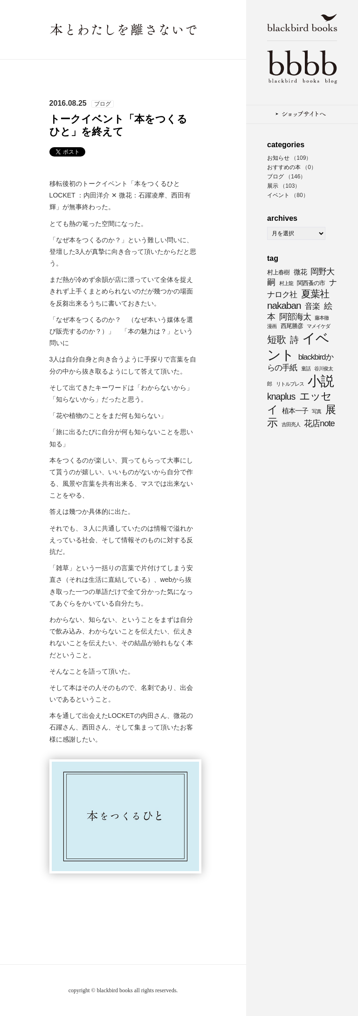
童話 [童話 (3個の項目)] (305, 368)
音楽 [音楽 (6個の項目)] (312, 306)
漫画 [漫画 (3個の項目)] (271, 326)
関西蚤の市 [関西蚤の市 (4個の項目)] (311, 283)
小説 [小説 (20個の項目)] (321, 381)
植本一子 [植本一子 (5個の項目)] (295, 411)
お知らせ (278, 158)
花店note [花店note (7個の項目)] (319, 423)
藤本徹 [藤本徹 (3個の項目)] (322, 317)
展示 (272, 186)
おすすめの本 (284, 167)
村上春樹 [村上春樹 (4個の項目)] (278, 272)
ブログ (275, 176)
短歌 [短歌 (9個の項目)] (276, 339)
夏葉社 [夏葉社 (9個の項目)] (315, 293)
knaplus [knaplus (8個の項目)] (281, 396)
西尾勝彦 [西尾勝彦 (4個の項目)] (292, 325)
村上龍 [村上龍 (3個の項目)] (286, 283)
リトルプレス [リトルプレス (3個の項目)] (290, 384)
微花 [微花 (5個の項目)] (300, 272)
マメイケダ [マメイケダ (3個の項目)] (318, 326)
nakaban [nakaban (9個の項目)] (284, 305)
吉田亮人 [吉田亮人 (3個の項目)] (291, 424)
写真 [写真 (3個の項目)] (316, 411)
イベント (278, 195)
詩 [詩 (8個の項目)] (294, 339)
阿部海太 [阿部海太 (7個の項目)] (295, 316)
